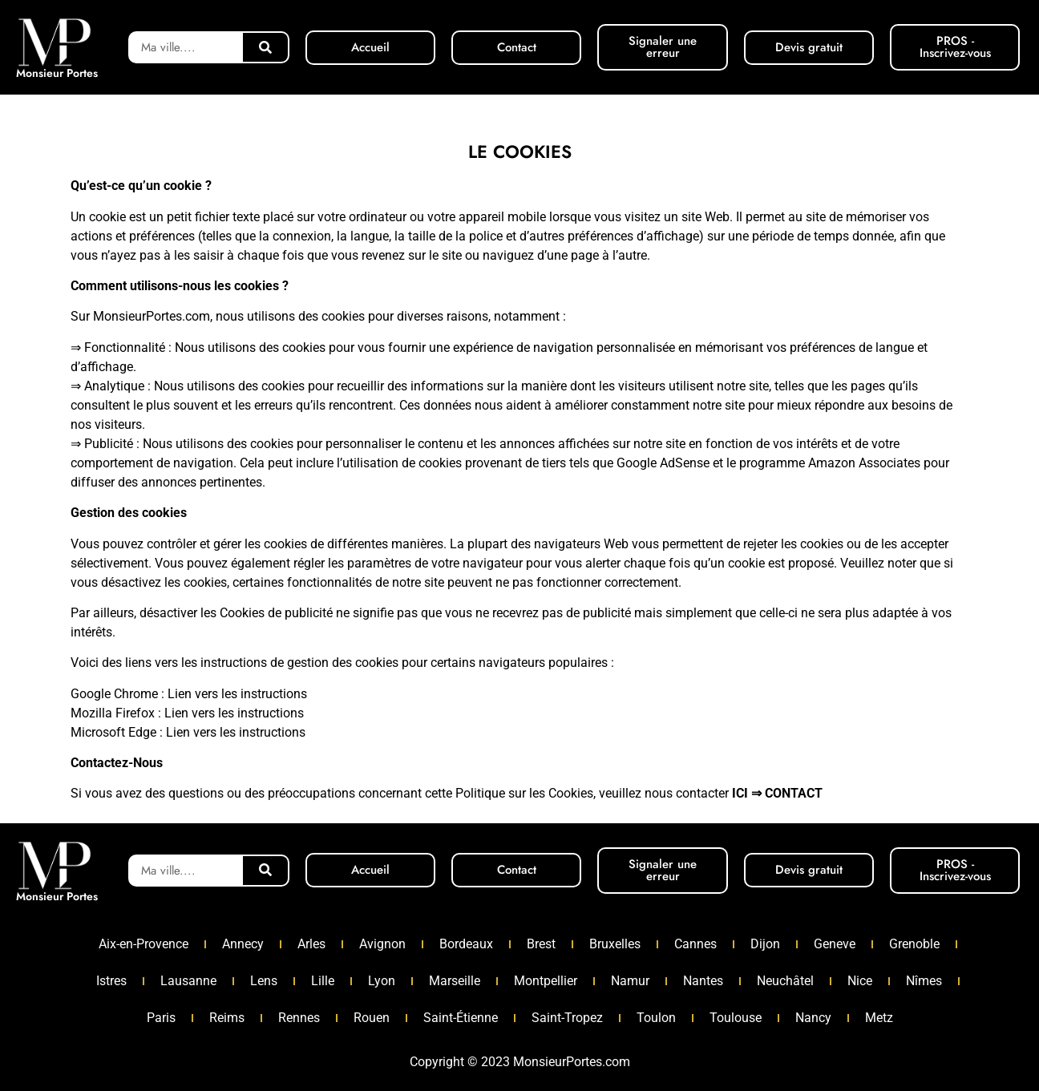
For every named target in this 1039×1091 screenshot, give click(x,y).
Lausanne (188, 980)
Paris (161, 1017)
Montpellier (545, 980)
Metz (879, 1017)
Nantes (703, 980)
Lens (263, 980)
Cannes (695, 944)
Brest (541, 944)
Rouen (372, 1017)
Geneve (834, 944)
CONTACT (794, 793)
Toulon (656, 1017)
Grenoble (914, 944)
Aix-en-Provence (143, 944)
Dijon (765, 944)
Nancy (813, 1017)
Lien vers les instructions (237, 693)
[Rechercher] (265, 47)
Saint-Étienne (460, 1017)
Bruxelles (615, 944)
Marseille (454, 980)
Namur (630, 980)
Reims (227, 1017)
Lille (322, 980)
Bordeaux (466, 944)
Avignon (382, 944)
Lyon (381, 980)
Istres (111, 980)
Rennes (299, 1017)
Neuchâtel (785, 980)
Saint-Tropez (567, 1017)
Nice (859, 980)
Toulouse (736, 1017)
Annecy (243, 944)
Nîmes (924, 980)
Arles (311, 944)
